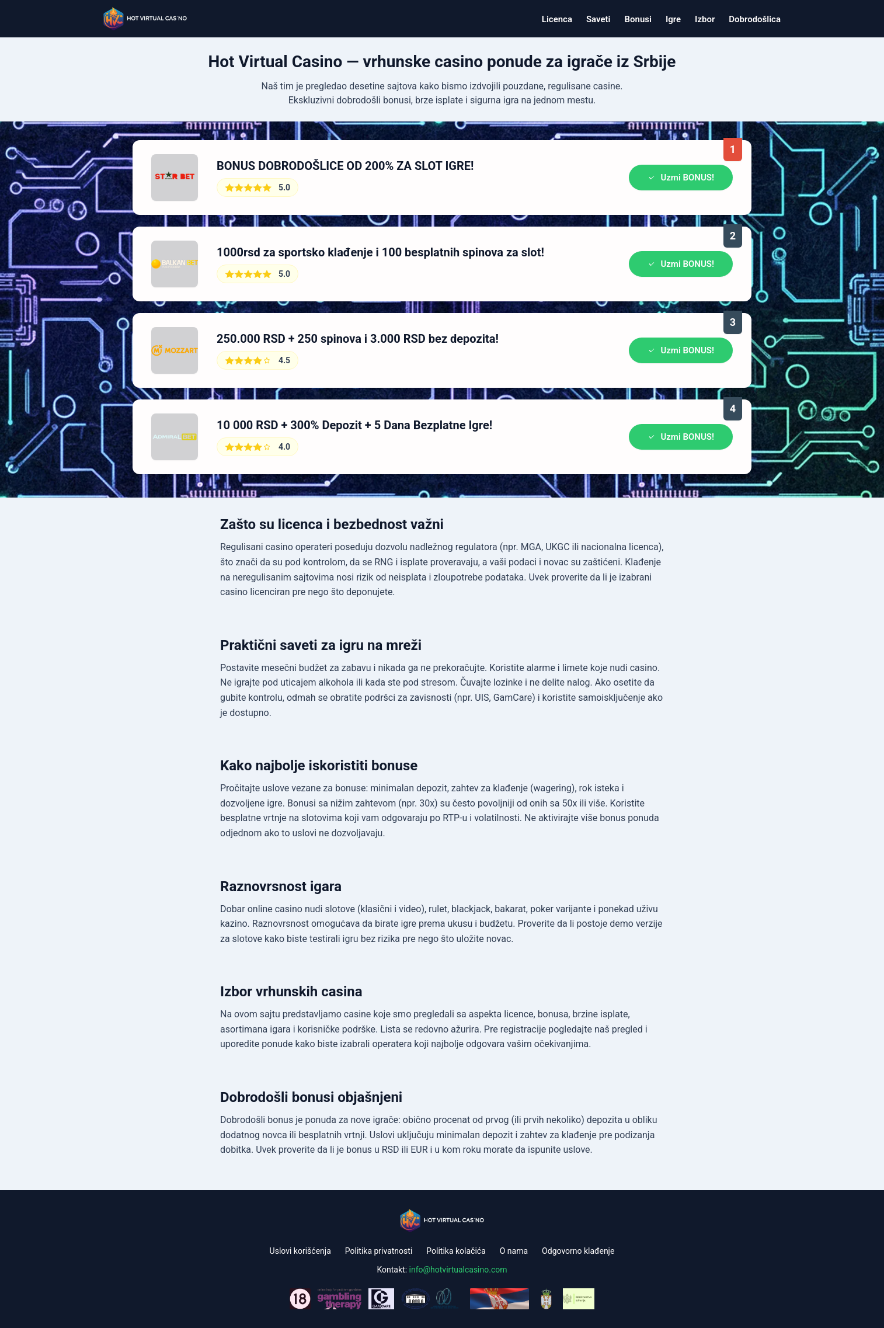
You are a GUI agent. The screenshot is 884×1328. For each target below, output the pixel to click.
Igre (673, 19)
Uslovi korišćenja (300, 1251)
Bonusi (638, 19)
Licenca (557, 19)
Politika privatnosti (379, 1251)
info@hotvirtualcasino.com (458, 1269)
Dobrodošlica (755, 19)
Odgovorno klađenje (578, 1251)
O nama (514, 1251)
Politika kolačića (455, 1251)
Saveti (598, 19)
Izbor (705, 19)
